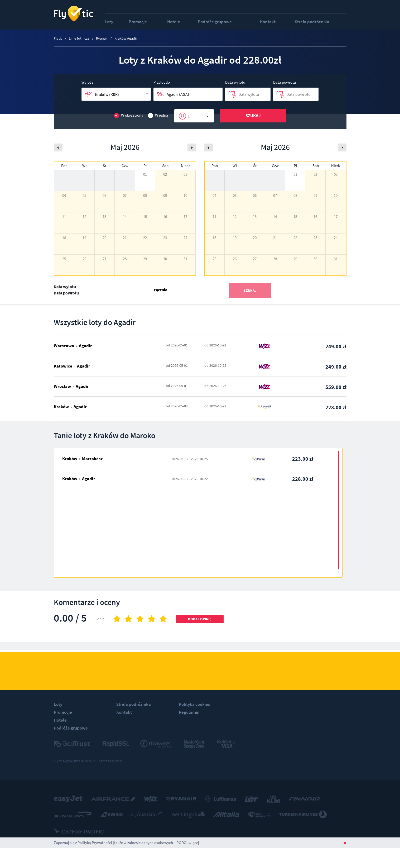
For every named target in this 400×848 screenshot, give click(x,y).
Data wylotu (235, 82)
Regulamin (189, 712)
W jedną (158, 115)
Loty (109, 22)
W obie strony (128, 115)
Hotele (173, 22)
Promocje (138, 22)
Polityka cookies (194, 704)
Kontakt (268, 22)
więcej (194, 842)
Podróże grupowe (215, 22)
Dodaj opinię (199, 619)
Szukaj (253, 115)
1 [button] (189, 115)
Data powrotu (284, 82)
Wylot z (87, 82)
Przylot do (161, 82)
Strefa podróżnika (312, 22)
